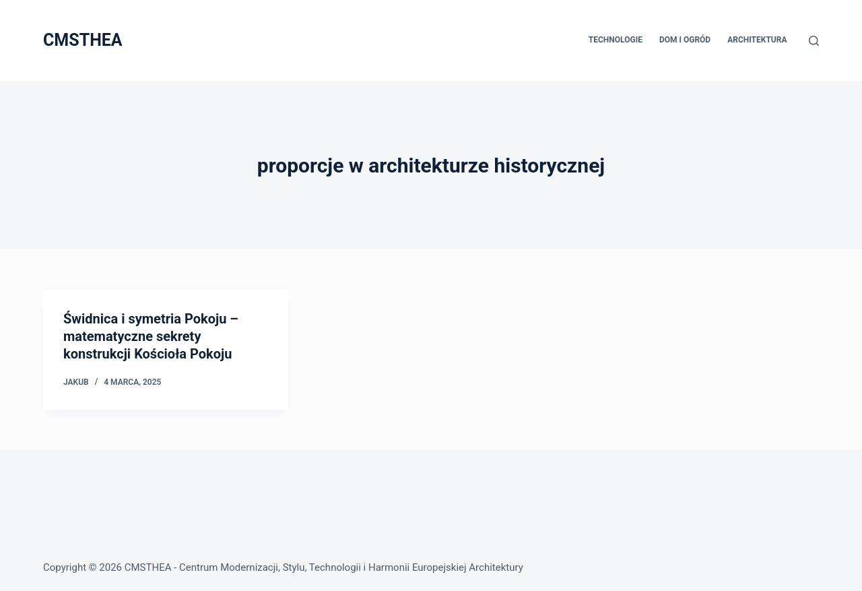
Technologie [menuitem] (615, 39)
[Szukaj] (814, 41)
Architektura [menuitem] (757, 39)
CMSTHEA (83, 40)
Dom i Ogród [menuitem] (684, 39)
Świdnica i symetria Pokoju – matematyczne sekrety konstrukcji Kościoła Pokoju (150, 336)
